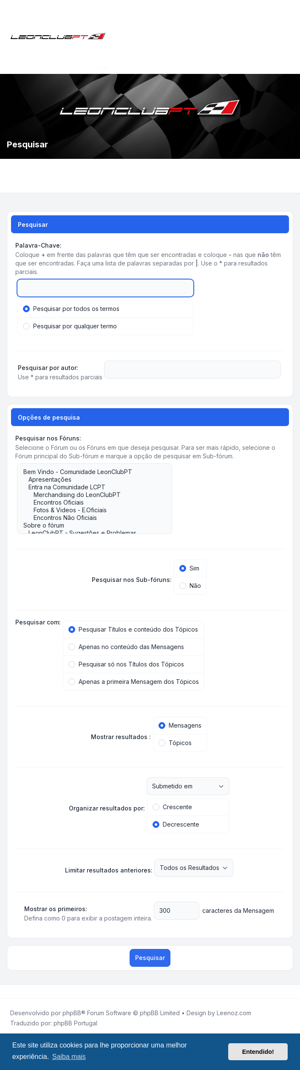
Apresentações (90, 479)
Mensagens (179, 725)
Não (190, 585)
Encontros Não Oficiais (90, 518)
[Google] (29, 991)
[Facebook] (8, 991)
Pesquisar (150, 957)
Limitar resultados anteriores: (109, 870)
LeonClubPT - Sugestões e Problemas (90, 533)
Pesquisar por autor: (48, 367)
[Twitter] (15, 991)
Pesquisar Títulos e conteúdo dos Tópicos (133, 629)
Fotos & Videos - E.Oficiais (90, 510)
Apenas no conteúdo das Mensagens (126, 646)
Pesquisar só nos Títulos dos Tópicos (126, 664)
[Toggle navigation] (289, 37)
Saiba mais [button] (69, 1056)
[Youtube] (22, 991)
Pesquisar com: (38, 622)
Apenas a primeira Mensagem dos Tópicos (133, 681)
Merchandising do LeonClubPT (90, 495)
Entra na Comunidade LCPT (90, 487)
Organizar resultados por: (107, 808)
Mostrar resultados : (121, 736)
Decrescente (176, 824)
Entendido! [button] (258, 1051)
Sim (189, 568)
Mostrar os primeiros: (55, 908)
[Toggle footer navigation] (289, 991)
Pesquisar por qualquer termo (70, 326)
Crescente (172, 806)
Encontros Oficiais (90, 502)
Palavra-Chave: (38, 245)
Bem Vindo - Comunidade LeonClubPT (90, 472)
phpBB (71, 1012)
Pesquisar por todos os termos (71, 308)
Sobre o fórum (90, 525)
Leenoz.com (234, 1012)
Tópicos (175, 742)
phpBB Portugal (75, 1023)
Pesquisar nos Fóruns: (48, 438)
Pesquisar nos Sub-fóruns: (132, 579)
